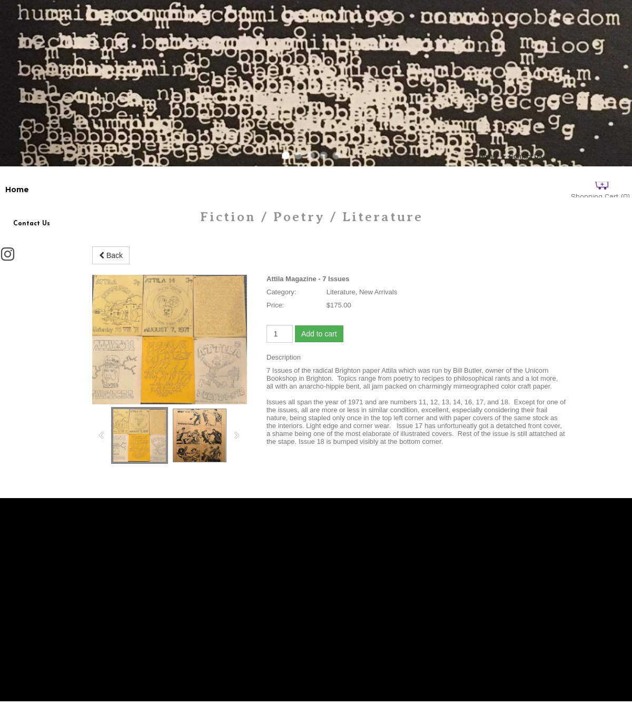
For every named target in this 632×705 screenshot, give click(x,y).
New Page (570, 156)
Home (487, 156)
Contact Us (525, 156)
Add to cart (319, 334)
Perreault (611, 156)
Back (111, 255)
